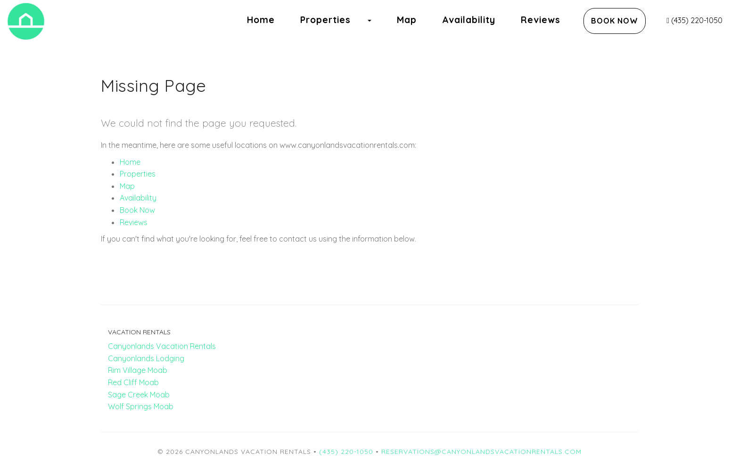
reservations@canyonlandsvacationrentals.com (481, 451)
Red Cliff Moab (133, 382)
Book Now (614, 20)
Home (261, 19)
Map (407, 19)
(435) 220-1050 (694, 20)
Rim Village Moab (137, 370)
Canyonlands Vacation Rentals (162, 346)
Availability (468, 19)
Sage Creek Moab (139, 394)
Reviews (540, 19)
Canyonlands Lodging (146, 358)
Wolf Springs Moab (140, 406)
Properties (325, 19)
